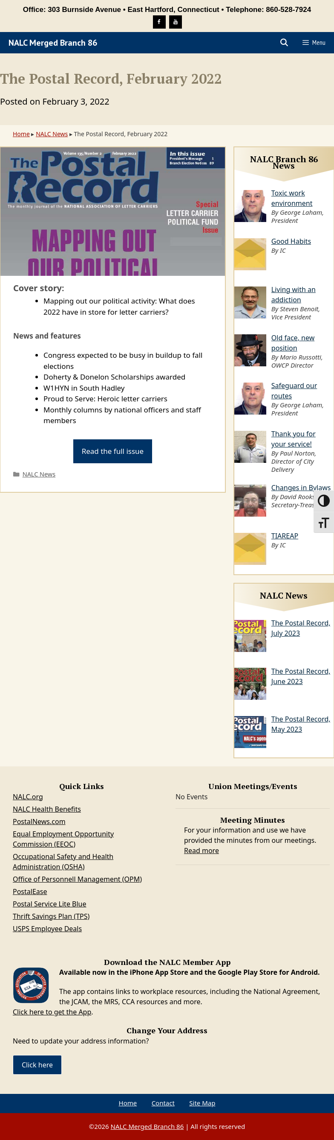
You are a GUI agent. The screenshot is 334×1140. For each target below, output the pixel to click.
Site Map (202, 1103)
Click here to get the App (52, 1012)
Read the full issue (113, 451)
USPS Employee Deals (47, 928)
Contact (163, 1103)
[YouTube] (175, 22)
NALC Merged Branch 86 (53, 42)
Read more (201, 850)
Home (21, 134)
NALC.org (28, 796)
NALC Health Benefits (47, 809)
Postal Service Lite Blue (49, 904)
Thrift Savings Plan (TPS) (51, 916)
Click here (37, 1065)
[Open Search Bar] (284, 42)
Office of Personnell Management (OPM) (77, 879)
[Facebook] (159, 22)
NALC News (52, 134)
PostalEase (30, 891)
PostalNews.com (39, 821)
